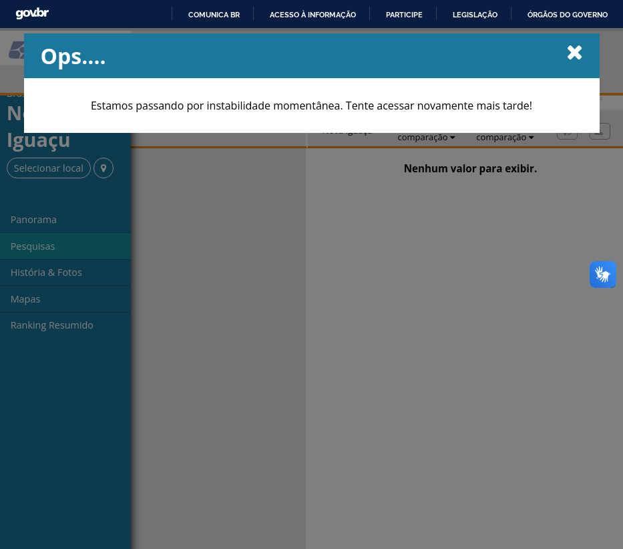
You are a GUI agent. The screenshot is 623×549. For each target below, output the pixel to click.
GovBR (32, 13)
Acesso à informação (313, 14)
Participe (404, 14)
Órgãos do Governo (568, 14)
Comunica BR (214, 14)
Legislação (475, 14)
